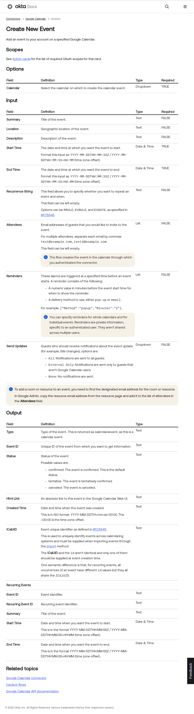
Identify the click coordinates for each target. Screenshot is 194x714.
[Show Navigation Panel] (185, 7)
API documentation (32, 691)
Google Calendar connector (26, 678)
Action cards (22, 59)
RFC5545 (47, 215)
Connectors (13, 18)
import (51, 546)
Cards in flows (16, 685)
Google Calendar (36, 18)
